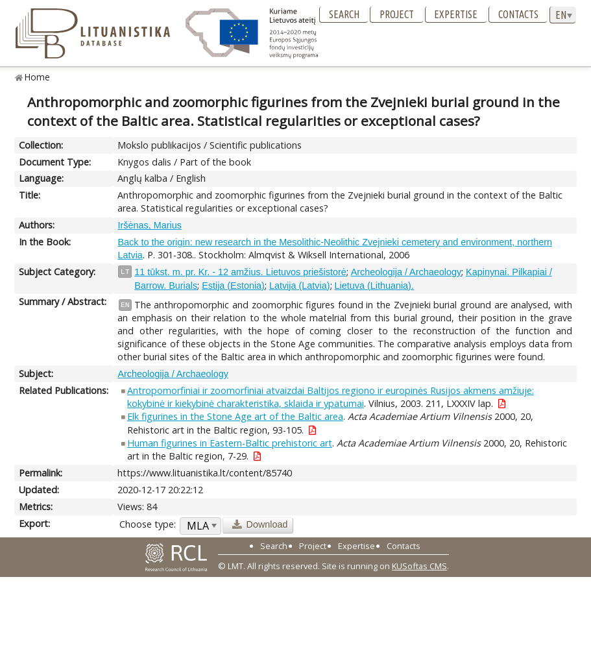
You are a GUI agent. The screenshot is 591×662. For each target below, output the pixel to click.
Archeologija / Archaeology (406, 272)
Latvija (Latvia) (299, 285)
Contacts (518, 14)
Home (37, 77)
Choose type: (147, 524)
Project (397, 14)
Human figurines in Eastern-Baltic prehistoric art (229, 443)
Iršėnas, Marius (149, 225)
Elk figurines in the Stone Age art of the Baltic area (235, 416)
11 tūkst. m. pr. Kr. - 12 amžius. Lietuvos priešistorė (240, 272)
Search (344, 14)
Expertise (455, 14)
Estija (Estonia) (233, 285)
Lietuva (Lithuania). (374, 285)
